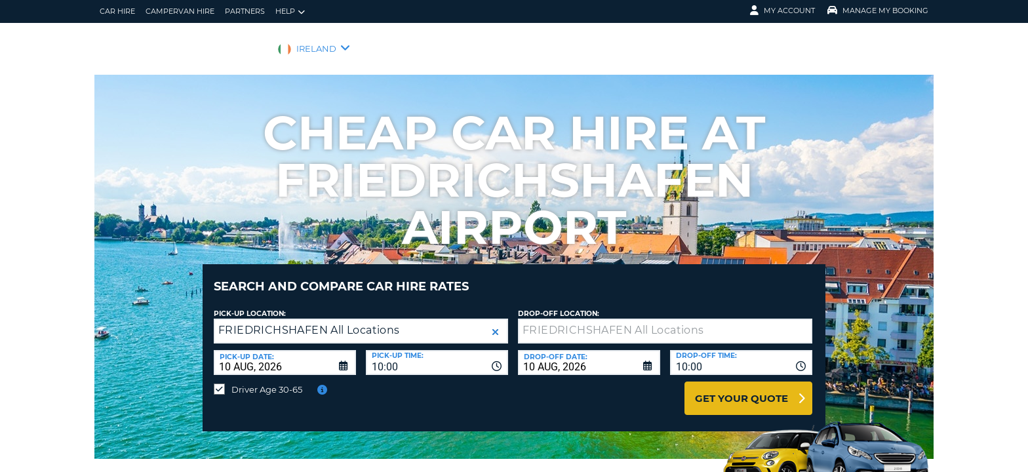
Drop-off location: (558, 304)
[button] (495, 322)
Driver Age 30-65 (266, 379)
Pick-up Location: (250, 304)
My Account (782, 10)
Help (290, 11)
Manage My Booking (877, 10)
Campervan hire (180, 11)
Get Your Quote (741, 388)
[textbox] (665, 321)
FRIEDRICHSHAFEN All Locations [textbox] (309, 320)
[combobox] (437, 353)
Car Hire (117, 11)
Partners (245, 11)
